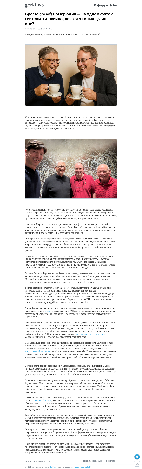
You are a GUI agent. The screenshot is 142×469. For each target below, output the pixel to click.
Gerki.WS (53, 467)
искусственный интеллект (38, 351)
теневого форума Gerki (82, 467)
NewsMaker (30, 29)
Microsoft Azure (43, 400)
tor (113, 5)
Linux (47, 310)
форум (101, 5)
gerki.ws (34, 5)
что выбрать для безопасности (90, 334)
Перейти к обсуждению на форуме (99, 461)
